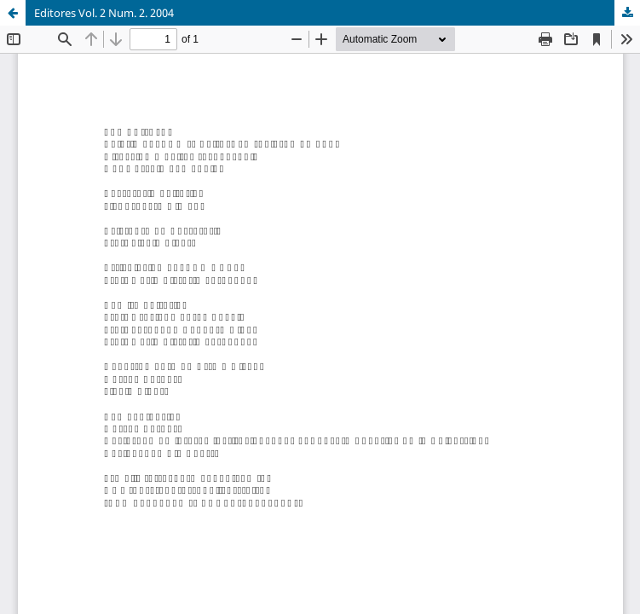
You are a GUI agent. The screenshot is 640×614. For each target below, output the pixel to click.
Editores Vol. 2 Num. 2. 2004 (104, 12)
